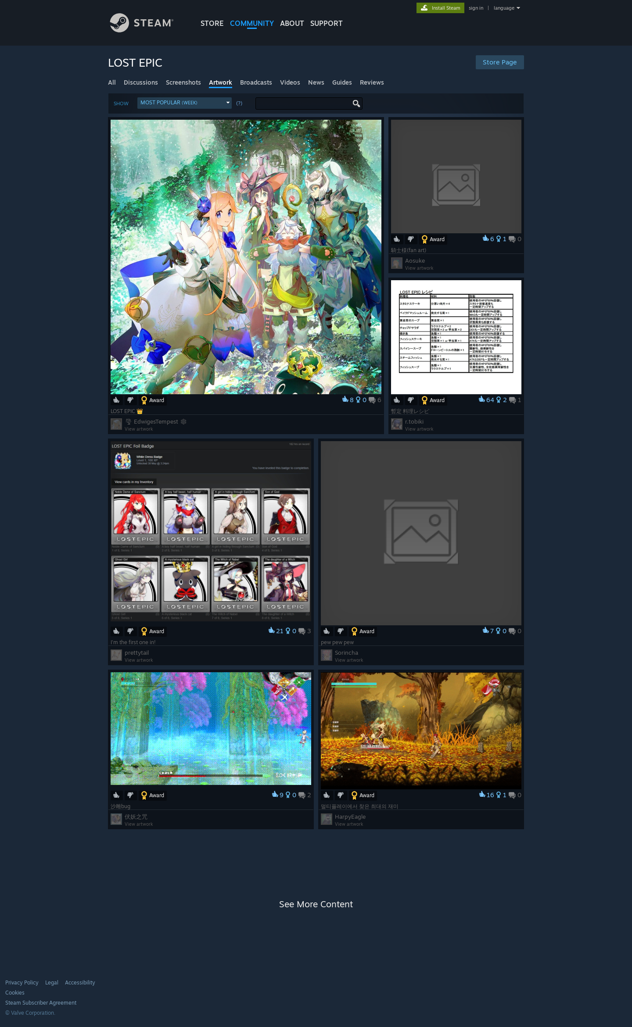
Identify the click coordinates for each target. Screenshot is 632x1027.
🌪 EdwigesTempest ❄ (156, 421)
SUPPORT (326, 23)
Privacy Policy (22, 982)
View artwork (139, 428)
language (504, 8)
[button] (184, 103)
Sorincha (346, 652)
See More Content (316, 904)
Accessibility (80, 982)
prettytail (137, 652)
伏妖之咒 (136, 816)
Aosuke (415, 260)
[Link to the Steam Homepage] (148, 30)
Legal (51, 982)
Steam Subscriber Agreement (40, 1002)
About (292, 23)
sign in (476, 8)
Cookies (15, 992)
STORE (212, 23)
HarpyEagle (350, 816)
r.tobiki (414, 421)
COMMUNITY (252, 23)
